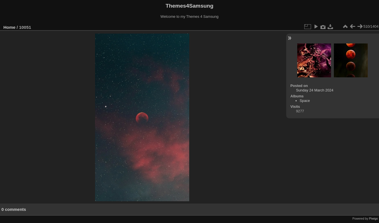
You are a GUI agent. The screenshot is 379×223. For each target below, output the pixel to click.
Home (9, 27)
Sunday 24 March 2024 (314, 90)
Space (305, 101)
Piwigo (373, 218)
